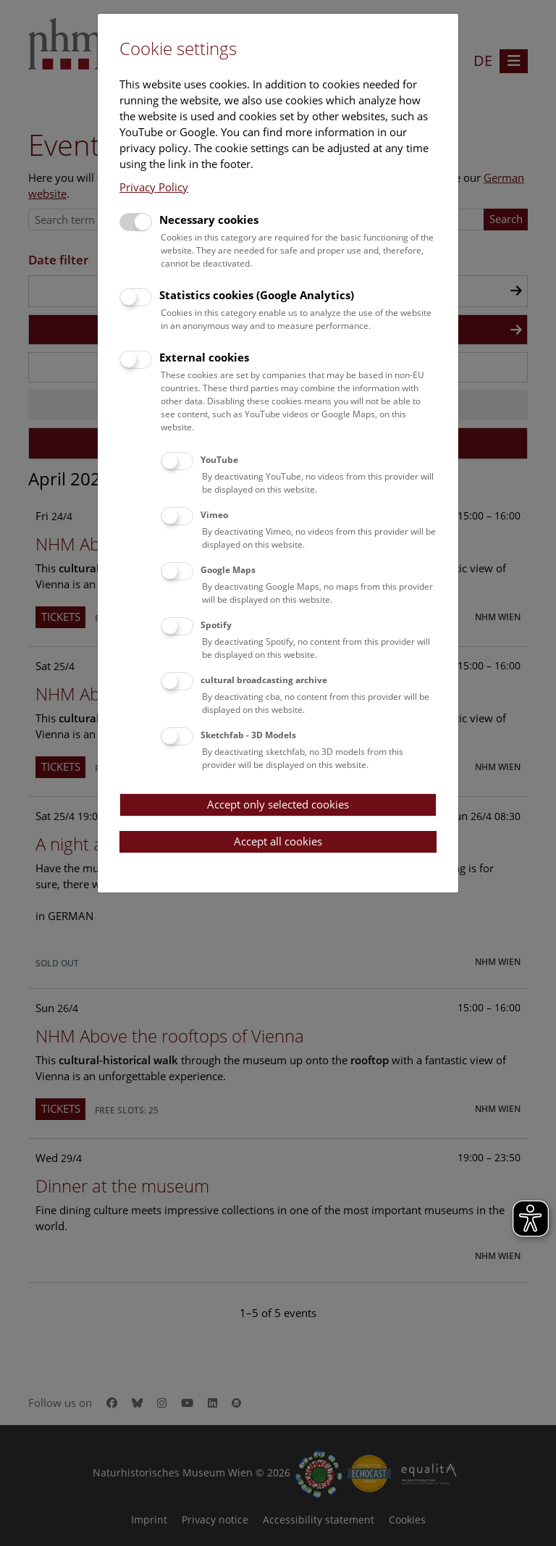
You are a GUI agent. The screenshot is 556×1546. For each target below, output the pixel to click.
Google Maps (228, 570)
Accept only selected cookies (278, 804)
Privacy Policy (153, 187)
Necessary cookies (208, 219)
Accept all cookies (278, 841)
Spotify (216, 625)
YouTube (219, 460)
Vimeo (214, 515)
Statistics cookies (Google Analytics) (256, 295)
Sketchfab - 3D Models (248, 735)
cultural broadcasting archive (264, 680)
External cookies (204, 357)
